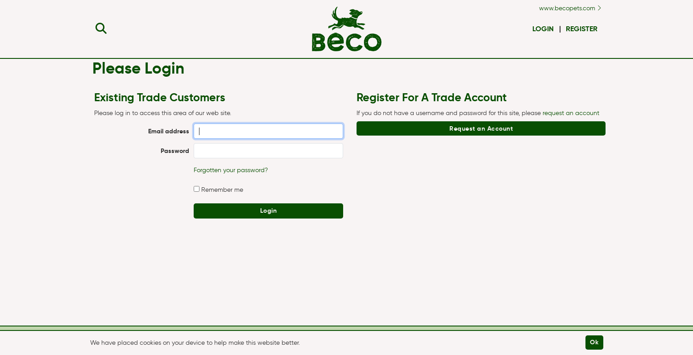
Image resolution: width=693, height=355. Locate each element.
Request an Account (481, 128)
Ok (594, 342)
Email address (168, 131)
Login (543, 28)
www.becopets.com (570, 8)
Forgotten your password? (231, 170)
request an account (571, 113)
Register (582, 28)
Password (175, 151)
